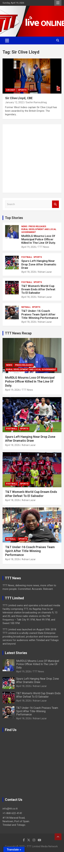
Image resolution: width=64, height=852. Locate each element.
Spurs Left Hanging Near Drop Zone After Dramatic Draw (38, 264)
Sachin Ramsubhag (36, 102)
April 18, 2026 (28, 271)
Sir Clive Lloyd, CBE (19, 98)
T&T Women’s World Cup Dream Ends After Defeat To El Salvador (38, 289)
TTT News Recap (18, 333)
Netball (26, 307)
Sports (22, 90)
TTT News (43, 247)
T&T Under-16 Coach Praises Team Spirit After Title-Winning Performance (39, 314)
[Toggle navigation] (7, 40)
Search (55, 204)
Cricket (10, 90)
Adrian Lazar (45, 271)
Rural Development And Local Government (38, 230)
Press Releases (37, 226)
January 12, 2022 (14, 102)
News (24, 226)
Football (26, 257)
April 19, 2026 (28, 247)
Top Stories (14, 218)
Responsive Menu (57, 3)
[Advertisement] (32, 158)
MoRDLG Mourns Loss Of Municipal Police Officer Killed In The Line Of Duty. (38, 239)
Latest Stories (16, 653)
